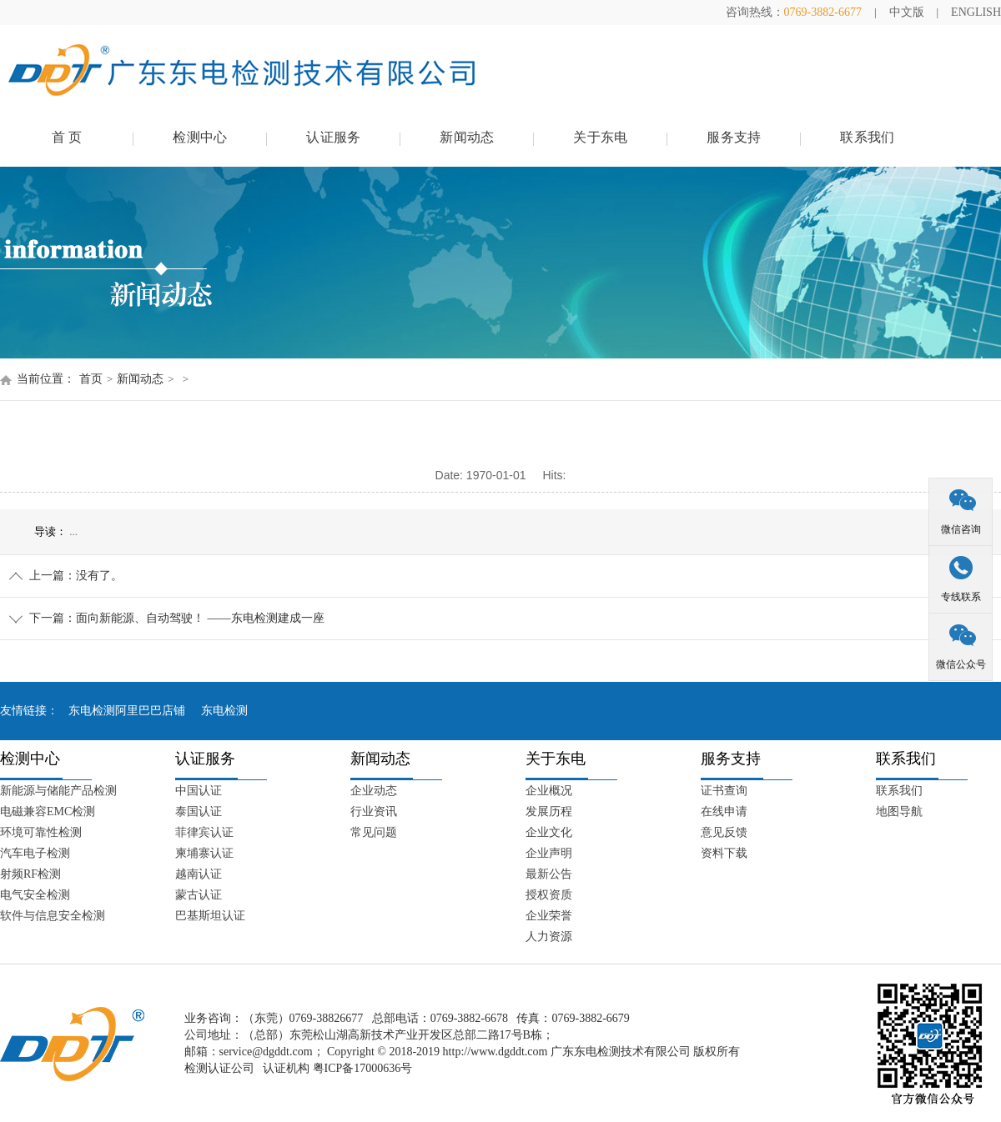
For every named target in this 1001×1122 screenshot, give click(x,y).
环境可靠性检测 (41, 832)
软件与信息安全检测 (52, 915)
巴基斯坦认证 (210, 915)
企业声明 (549, 853)
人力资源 (549, 936)
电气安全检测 (35, 895)
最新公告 (549, 874)
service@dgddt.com (266, 1051)
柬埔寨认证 (204, 853)
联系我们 (867, 137)
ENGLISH (976, 12)
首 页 (67, 137)
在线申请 (724, 811)
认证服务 (333, 137)
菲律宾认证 (204, 832)
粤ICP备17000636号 (363, 1068)
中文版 (906, 12)
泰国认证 (198, 811)
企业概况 (549, 790)
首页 (91, 379)
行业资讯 (373, 811)
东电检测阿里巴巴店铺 (126, 710)
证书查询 (724, 790)
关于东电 (600, 137)
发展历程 (549, 811)
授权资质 (549, 895)
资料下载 (724, 853)
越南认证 (198, 874)
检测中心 (200, 137)
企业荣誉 (549, 915)
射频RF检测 (30, 874)
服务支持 (734, 137)
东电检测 (224, 710)
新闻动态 (467, 137)
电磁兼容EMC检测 (47, 811)
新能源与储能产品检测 (58, 790)
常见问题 (373, 832)
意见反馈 (724, 832)
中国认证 (198, 790)
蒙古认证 (198, 895)
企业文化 (549, 832)
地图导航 (899, 811)
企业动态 (373, 790)
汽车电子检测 (35, 853)
